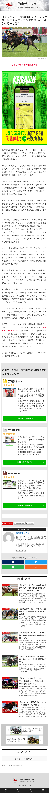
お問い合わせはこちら (24, 787)
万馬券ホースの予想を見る (24, 418)
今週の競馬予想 (7, 523)
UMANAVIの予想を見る (24, 505)
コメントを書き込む (24, 760)
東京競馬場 (30, 523)
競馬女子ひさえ (22, 533)
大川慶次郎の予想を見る (24, 462)
